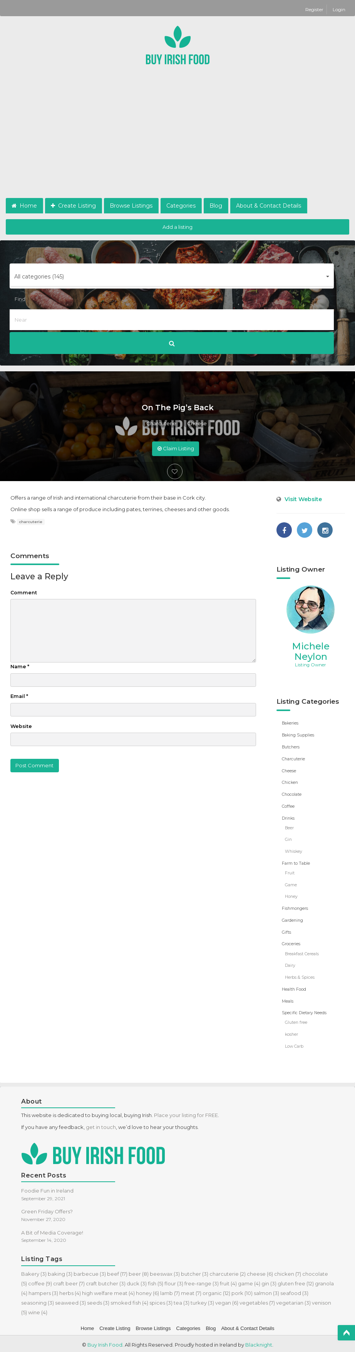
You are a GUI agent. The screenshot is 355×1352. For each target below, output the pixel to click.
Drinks (288, 817)
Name (19, 666)
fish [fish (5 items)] (155, 1281)
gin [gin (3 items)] (268, 1281)
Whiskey (293, 850)
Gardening (292, 919)
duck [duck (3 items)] (137, 1281)
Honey (291, 895)
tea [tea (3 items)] (181, 1300)
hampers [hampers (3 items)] (43, 1291)
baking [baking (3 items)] (60, 1271)
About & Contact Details (268, 205)
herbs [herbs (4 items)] (70, 1291)
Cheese (197, 423)
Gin (288, 838)
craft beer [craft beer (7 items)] (69, 1281)
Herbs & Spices (299, 975)
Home (24, 205)
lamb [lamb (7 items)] (170, 1291)
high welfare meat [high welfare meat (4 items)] (108, 1291)
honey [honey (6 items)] (147, 1291)
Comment (23, 592)
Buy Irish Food (104, 1342)
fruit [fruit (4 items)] (228, 1281)
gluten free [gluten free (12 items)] (296, 1281)
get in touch (101, 1125)
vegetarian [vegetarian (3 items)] (293, 1300)
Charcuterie (161, 423)
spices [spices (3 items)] (160, 1300)
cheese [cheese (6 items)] (260, 1271)
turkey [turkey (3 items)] (202, 1300)
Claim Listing (175, 448)
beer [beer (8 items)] (139, 1271)
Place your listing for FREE (186, 1113)
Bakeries (290, 723)
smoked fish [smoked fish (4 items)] (129, 1300)
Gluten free (296, 1020)
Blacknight (258, 1342)
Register (315, 9)
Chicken (290, 782)
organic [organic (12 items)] (216, 1291)
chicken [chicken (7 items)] (287, 1271)
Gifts (286, 930)
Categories (181, 205)
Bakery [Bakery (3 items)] (34, 1271)
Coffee (288, 805)
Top (346, 1332)
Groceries (291, 942)
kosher (291, 1032)
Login (339, 9)
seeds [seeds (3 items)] (98, 1300)
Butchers (291, 747)
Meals (287, 999)
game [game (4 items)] (249, 1281)
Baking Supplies (298, 735)
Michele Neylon (311, 651)
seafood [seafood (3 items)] (294, 1291)
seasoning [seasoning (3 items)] (37, 1300)
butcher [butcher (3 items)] (194, 1271)
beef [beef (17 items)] (117, 1271)
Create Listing (73, 205)
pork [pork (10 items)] (242, 1291)
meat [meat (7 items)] (191, 1291)
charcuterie (30, 522)
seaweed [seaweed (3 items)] (70, 1300)
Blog (215, 205)
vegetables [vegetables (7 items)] (257, 1300)
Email (19, 696)
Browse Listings (131, 205)
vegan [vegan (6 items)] (226, 1300)
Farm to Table (295, 862)
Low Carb (294, 1044)
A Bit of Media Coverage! (52, 1230)
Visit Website (303, 499)
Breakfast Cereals (302, 951)
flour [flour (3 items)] (173, 1281)
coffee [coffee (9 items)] (40, 1281)
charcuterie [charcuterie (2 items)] (227, 1271)
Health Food (294, 987)
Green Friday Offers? (47, 1209)
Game (291, 883)
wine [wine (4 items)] (37, 1310)
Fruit (290, 871)
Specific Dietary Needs (304, 1010)
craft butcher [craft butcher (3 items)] (106, 1281)
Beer (289, 827)
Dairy (290, 963)
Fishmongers (295, 907)
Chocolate (291, 794)
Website (21, 726)
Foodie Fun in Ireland (47, 1188)
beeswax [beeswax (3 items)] (165, 1271)
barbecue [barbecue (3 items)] (90, 1271)
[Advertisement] (177, 140)
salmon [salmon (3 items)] (266, 1291)
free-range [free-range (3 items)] (201, 1281)
